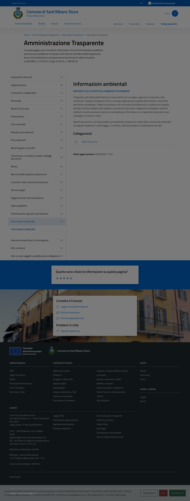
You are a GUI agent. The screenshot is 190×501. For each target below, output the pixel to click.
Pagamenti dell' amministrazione (27, 198)
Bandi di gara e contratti (23, 148)
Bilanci (14, 166)
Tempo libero (134, 23)
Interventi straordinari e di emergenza (29, 240)
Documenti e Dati (17, 392)
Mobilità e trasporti (105, 383)
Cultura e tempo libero (62, 396)
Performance (17, 116)
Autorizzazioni (59, 387)
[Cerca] (175, 13)
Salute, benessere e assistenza (110, 387)
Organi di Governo (17, 375)
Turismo (100, 396)
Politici (12, 379)
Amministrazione (23, 23)
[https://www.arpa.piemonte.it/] (124, 142)
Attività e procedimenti (22, 132)
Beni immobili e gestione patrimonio (29, 174)
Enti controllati (18, 124)
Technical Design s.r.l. (27, 493)
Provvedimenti (18, 140)
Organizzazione (18, 85)
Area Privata (15, 476)
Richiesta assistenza (62, 428)
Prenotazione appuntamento (65, 420)
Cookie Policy (102, 424)
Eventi (143, 401)
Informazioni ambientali (23, 221)
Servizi (54, 23)
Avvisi (142, 379)
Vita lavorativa (103, 400)
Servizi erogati (18, 190)
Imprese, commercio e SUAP (109, 379)
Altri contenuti (18, 248)
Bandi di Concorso (20, 108)
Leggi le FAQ (58, 415)
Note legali (101, 428)
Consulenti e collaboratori (23, 93)
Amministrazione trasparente (109, 415)
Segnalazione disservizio (63, 424)
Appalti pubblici (59, 383)
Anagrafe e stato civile (63, 379)
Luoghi (143, 397)
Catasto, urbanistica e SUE (64, 392)
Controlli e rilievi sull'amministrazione (29, 182)
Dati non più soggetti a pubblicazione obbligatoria (35, 256)
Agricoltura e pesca (61, 370)
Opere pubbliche (19, 206)
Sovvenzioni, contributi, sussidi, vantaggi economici (31, 157)
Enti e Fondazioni (17, 387)
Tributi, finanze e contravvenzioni (111, 392)
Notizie (143, 370)
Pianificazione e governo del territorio (29, 213)
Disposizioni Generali (21, 77)
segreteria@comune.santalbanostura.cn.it (28, 437)
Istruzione (150, 23)
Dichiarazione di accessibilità (109, 432)
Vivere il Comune (72, 23)
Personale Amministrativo (21, 383)
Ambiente (57, 375)
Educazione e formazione (64, 400)
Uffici (12, 370)
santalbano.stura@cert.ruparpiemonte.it (31, 440)
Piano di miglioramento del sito (110, 436)
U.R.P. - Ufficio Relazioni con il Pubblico (26, 431)
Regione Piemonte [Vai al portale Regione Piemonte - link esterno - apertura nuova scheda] (19, 3)
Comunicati (145, 375)
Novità (41, 23)
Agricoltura (118, 23)
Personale (16, 101)
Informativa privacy (105, 420)
